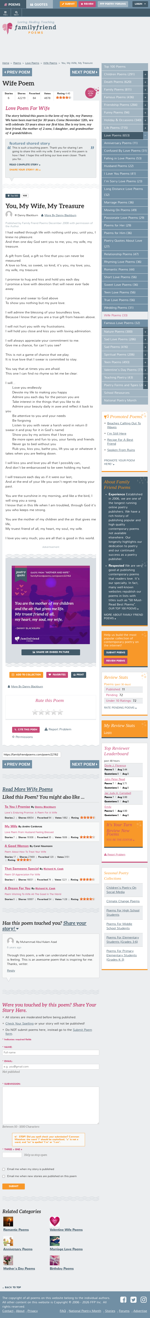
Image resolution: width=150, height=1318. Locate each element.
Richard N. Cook (53, 869)
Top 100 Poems (115, 66)
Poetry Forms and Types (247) (125, 385)
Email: (8, 1061)
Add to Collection (26, 675)
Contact (7, 1311)
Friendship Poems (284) (121, 105)
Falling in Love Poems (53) (123, 158)
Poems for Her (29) (117, 225)
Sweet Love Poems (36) (121, 285)
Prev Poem (17, 72)
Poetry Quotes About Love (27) (123, 243)
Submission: (12, 1084)
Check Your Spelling (19, 1023)
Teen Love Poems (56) (120, 292)
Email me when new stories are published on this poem (42, 1176)
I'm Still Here (116, 433)
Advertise (140, 1311)
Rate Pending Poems (119, 707)
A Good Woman (17, 846)
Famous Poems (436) (119, 97)
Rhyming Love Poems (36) (122, 262)
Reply (11, 970)
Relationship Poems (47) (121, 254)
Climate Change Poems (123, 901)
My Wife (11, 826)
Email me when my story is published (30, 1169)
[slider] (63, 97)
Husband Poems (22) (119, 166)
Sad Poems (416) (116, 347)
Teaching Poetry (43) (118, 377)
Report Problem (58, 729)
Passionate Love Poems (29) (124, 218)
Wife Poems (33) (116, 315)
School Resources (116, 393)
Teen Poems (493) (116, 362)
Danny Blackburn (45, 807)
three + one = (13, 1149)
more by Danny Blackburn (58, 215)
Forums (124, 1311)
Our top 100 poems (123, 608)
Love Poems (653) (117, 135)
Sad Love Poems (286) (120, 339)
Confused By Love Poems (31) (125, 150)
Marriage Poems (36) (119, 202)
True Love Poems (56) (119, 300)
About (20, 1311)
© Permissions (22, 737)
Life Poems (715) (116, 128)
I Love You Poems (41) (120, 173)
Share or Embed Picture (51, 652)
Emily (107, 807)
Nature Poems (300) (118, 331)
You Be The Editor (119, 839)
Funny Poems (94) (116, 112)
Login (140, 4)
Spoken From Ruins (121, 450)
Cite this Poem (25, 729)
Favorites (57, 675)
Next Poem (84, 72)
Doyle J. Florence (115, 765)
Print (78, 675)
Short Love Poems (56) (120, 277)
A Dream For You (17, 888)
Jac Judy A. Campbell (117, 793)
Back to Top (13, 1287)
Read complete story (23, 165)
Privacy (33, 1311)
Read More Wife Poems (27, 789)
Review (87, 4)
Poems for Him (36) (118, 233)
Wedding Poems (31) (119, 308)
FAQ (63, 1311)
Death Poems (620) (117, 82)
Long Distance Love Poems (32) (123, 192)
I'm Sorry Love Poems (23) (123, 181)
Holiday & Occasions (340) (123, 120)
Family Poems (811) (118, 89)
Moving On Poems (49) (120, 210)
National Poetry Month (120, 400)
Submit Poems (115, 653)
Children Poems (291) (119, 74)
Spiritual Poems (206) (119, 354)
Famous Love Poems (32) (122, 323)
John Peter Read (114, 779)
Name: (8, 1047)
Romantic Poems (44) (119, 269)
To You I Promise (17, 807)
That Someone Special (22, 868)
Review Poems (115, 661)
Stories (110, 1311)
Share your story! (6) (23, 170)
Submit (68, 4)
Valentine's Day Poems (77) (123, 370)
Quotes (39, 4)
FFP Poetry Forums (113, 4)
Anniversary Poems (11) (121, 143)
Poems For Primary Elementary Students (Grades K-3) (121, 955)
